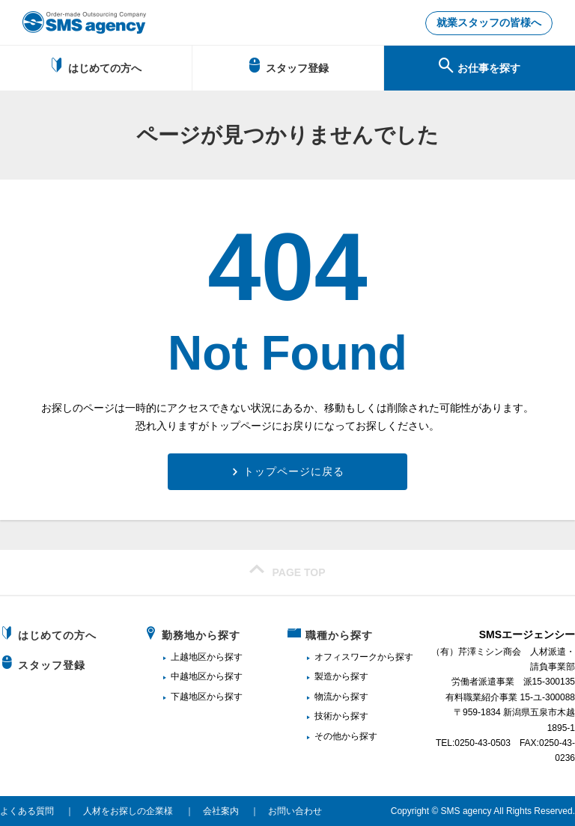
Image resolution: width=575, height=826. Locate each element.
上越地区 (189, 657)
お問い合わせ (295, 811)
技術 (323, 716)
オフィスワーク (345, 657)
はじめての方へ (95, 66)
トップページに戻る (293, 471)
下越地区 (189, 696)
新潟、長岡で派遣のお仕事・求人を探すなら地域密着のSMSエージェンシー (84, 22)
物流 (323, 696)
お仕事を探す (479, 66)
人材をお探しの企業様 (128, 811)
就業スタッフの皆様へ (488, 23)
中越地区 (189, 676)
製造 (323, 676)
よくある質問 (27, 811)
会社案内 (221, 811)
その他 (327, 736)
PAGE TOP (287, 570)
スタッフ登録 (288, 66)
